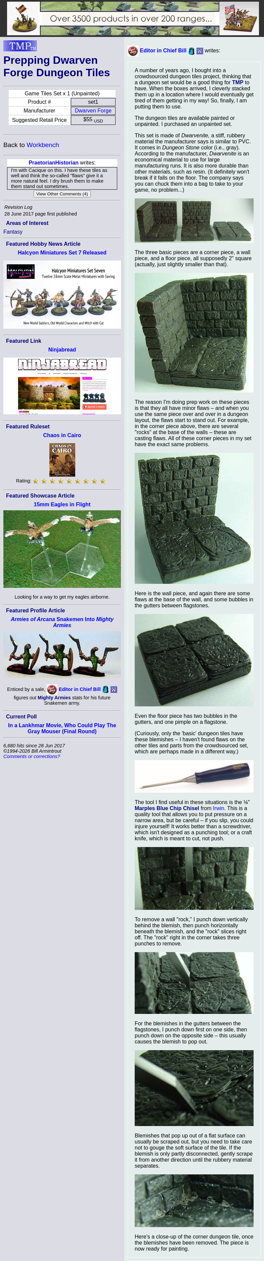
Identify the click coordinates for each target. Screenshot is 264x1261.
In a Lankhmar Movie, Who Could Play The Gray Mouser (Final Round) (62, 728)
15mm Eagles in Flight (62, 504)
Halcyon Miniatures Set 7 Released (62, 252)
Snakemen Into (62, 622)
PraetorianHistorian (53, 163)
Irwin (218, 808)
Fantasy (13, 232)
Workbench (43, 144)
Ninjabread (62, 350)
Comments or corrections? (31, 756)
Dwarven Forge (93, 110)
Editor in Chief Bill (80, 689)
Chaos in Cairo (62, 435)
